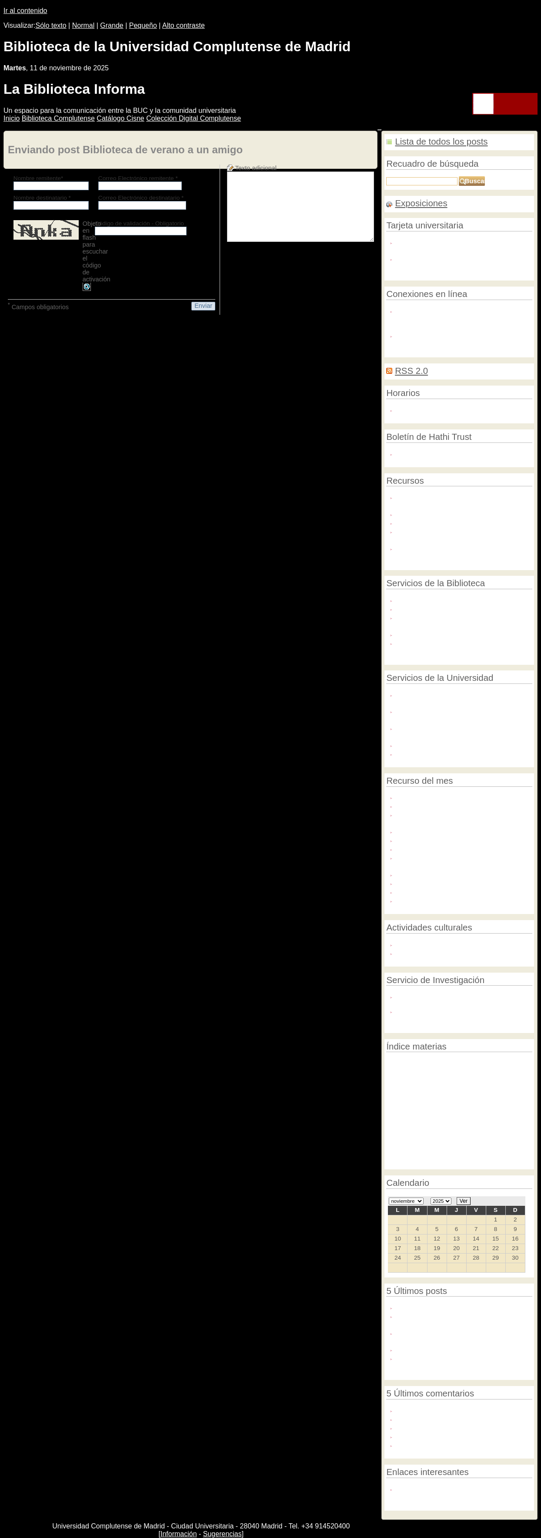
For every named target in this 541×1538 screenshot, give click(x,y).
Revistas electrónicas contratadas (445, 522)
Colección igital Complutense (193, 118)
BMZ (427, 1116)
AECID (503, 1128)
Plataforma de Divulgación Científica (448, 727)
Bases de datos (471, 1096)
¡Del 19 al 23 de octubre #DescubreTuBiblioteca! (431, 1362)
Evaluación (400, 1118)
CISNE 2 (436, 1096)
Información (178, 1534)
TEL (475, 1162)
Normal (83, 25)
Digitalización (456, 1119)
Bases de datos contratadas (436, 513)
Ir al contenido (25, 10)
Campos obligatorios (38, 306)
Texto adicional (256, 168)
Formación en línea (424, 531)
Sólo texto (51, 25)
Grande (111, 25)
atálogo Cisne (120, 118)
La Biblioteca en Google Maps (439, 633)
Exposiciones (421, 203)
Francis (407, 874)
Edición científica (434, 1064)
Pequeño (143, 25)
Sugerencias (222, 1534)
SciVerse (409, 848)
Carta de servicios (422, 599)
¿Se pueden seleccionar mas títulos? (449, 1418)
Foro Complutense (423, 952)
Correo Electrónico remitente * (138, 178)
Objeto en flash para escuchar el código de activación (96, 251)
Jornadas (471, 1065)
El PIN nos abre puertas (430, 608)
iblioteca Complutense (58, 118)
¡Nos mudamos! (419, 1306)
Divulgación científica (477, 1139)
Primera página (502, 1117)
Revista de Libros (423, 831)
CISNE (446, 1127)
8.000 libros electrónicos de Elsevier (452, 796)
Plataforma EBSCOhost (432, 882)
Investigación (427, 1161)
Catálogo (492, 1162)
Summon (396, 1140)
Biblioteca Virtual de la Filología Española (460, 839)
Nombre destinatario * (42, 198)
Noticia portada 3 (430, 1140)
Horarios (458, 1162)
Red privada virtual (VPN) (433, 310)
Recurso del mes (463, 1074)
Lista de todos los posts (441, 141)
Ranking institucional (411, 1128)
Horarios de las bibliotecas (434, 409)
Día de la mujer (475, 1128)
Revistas (397, 1064)
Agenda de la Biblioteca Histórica (443, 943)
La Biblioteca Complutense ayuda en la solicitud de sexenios (452, 1319)
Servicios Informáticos (428, 744)
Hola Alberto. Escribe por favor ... (443, 1427)
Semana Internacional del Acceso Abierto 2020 (463, 1349)
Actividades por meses (428, 453)
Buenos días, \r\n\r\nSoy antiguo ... (446, 1435)
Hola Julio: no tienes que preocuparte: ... (454, 1444)
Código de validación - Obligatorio (139, 223)
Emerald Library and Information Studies (459, 805)
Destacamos (466, 1084)
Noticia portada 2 (484, 1151)
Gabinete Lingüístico (425, 694)
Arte (491, 1075)
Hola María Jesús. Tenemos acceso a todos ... (462, 1409)
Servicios (516, 1161)
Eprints (501, 1106)
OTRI (404, 710)
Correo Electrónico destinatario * (141, 198)
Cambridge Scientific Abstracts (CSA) (454, 900)
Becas (428, 1106)
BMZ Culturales (464, 1105)
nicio (11, 118)
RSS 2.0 (411, 371)
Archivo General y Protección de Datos (452, 753)
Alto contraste (183, 25)
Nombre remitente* (38, 178)
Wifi (401, 335)
